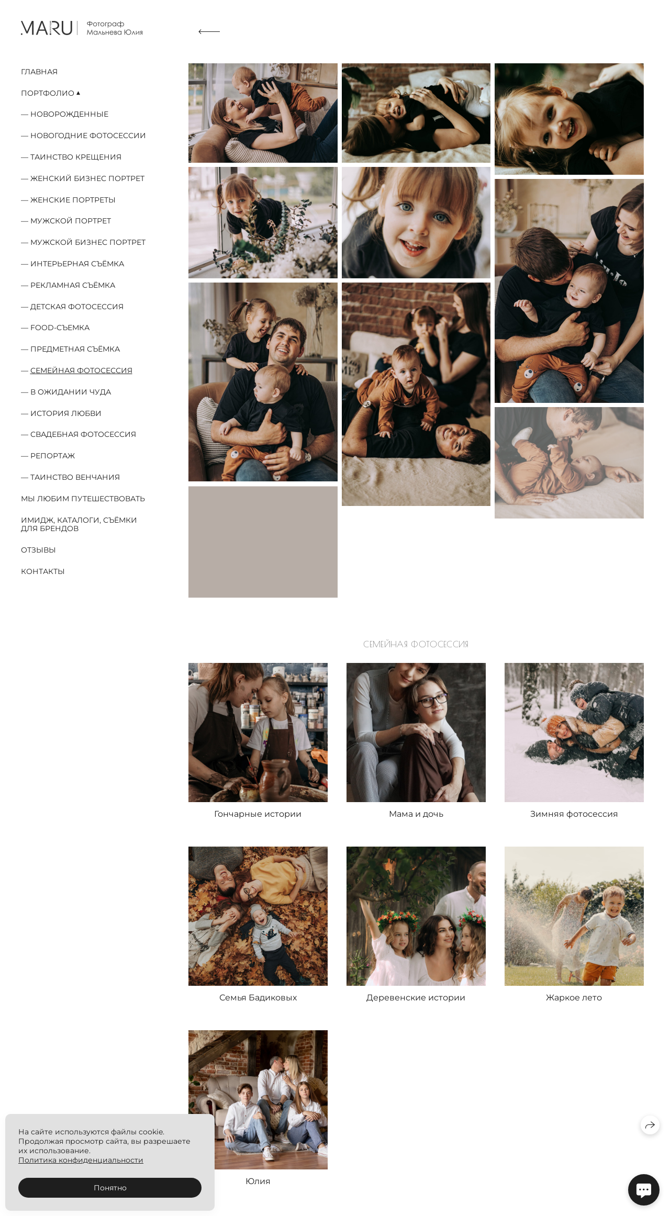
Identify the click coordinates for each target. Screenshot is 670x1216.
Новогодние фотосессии (88, 135)
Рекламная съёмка (72, 285)
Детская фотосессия (77, 306)
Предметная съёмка (75, 349)
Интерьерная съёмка (77, 263)
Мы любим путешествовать (83, 498)
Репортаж (52, 455)
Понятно (110, 1187)
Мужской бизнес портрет (88, 242)
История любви (66, 413)
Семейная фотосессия (81, 370)
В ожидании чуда (70, 392)
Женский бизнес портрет (87, 178)
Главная (39, 71)
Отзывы (38, 550)
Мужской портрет (70, 221)
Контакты (43, 571)
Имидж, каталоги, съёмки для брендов (79, 524)
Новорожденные (69, 114)
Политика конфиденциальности (80, 1160)
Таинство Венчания (75, 477)
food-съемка (60, 327)
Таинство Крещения (75, 157)
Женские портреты (73, 200)
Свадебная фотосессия (83, 434)
